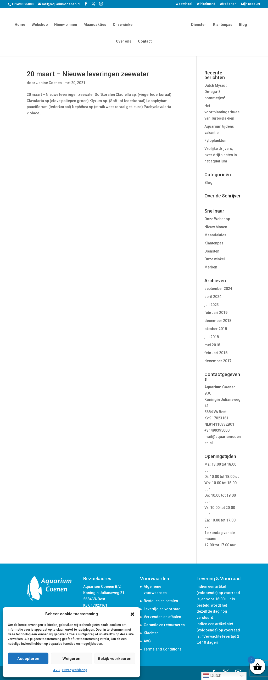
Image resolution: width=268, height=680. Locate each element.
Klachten (151, 633)
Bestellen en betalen (161, 601)
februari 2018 (215, 353)
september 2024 (218, 288)
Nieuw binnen (66, 24)
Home (21, 24)
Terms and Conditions (163, 649)
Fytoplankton (215, 140)
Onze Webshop (217, 219)
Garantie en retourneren (164, 625)
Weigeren (71, 658)
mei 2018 (212, 345)
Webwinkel (184, 4)
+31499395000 (217, 430)
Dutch (212, 676)
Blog (242, 24)
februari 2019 (215, 312)
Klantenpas (221, 24)
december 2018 (217, 321)
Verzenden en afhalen (162, 617)
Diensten (197, 24)
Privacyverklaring (74, 670)
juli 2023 (211, 305)
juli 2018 (211, 337)
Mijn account (250, 4)
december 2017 (217, 361)
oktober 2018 (215, 329)
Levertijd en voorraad (162, 609)
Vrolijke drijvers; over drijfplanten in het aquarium (220, 154)
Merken (210, 267)
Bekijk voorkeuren (114, 658)
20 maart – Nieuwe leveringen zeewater (88, 74)
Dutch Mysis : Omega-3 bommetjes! (215, 91)
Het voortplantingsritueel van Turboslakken (222, 112)
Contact (145, 41)
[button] (132, 614)
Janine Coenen (49, 83)
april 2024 (212, 297)
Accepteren (28, 658)
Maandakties (96, 24)
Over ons (123, 41)
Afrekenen (228, 4)
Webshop (41, 24)
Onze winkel (124, 24)
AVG (56, 670)
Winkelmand (206, 4)
